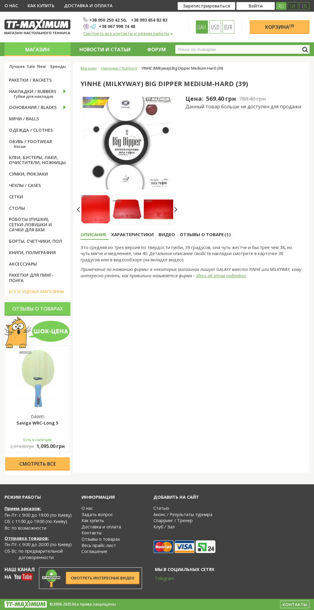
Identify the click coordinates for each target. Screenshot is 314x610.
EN (304, 6)
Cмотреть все (37, 464)
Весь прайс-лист (98, 545)
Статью (161, 508)
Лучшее (17, 66)
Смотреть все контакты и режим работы (128, 33)
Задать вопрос (97, 514)
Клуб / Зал (164, 527)
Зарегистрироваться (206, 6)
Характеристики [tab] (132, 234)
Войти (256, 6)
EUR (228, 27)
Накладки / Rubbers (119, 68)
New (41, 66)
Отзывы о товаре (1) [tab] (205, 234)
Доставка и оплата (88, 5)
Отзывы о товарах (37, 308)
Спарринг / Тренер (173, 520)
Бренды (58, 66)
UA (292, 6)
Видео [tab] (166, 234)
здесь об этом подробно (221, 275)
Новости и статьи (105, 49)
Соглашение (94, 551)
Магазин (37, 49)
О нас (11, 5)
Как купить (41, 5)
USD (215, 27)
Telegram (160, 578)
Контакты (91, 533)
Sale (31, 66)
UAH (201, 27)
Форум (156, 49)
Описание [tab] (93, 234)
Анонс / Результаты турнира (182, 514)
